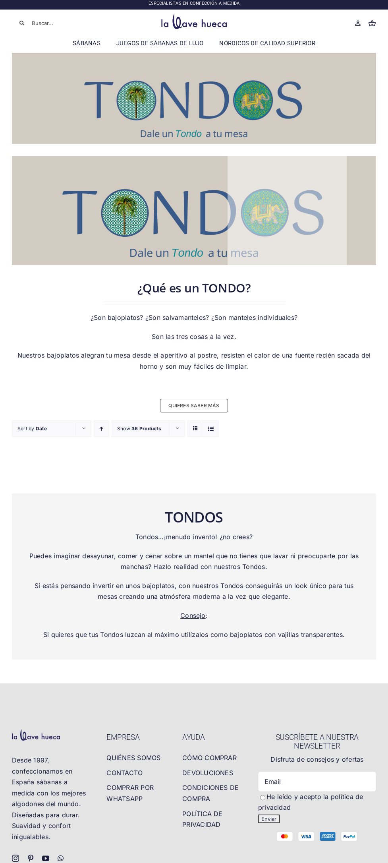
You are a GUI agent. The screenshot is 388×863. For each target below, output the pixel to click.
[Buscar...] (48, 23)
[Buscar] (22, 23)
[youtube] (45, 858)
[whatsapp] (61, 858)
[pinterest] (30, 858)
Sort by (32, 429)
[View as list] (211, 428)
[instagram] (15, 858)
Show (139, 429)
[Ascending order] (101, 428)
